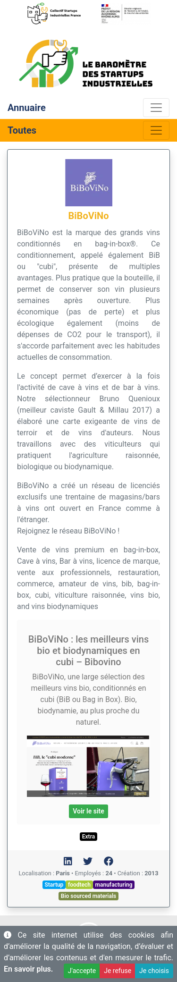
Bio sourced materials (88, 896)
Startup (53, 884)
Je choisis (154, 970)
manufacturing (114, 884)
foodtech (79, 884)
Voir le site (88, 811)
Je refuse (117, 970)
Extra (88, 836)
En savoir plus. (28, 969)
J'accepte (82, 970)
